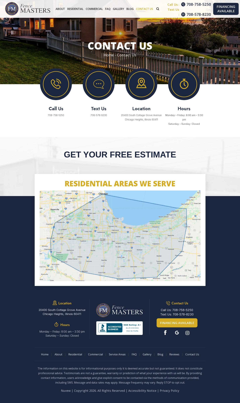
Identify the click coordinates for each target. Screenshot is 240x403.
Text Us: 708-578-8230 (177, 314)
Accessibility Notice (142, 391)
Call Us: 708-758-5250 (177, 310)
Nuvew (66, 391)
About (60, 9)
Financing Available (226, 8)
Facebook (166, 332)
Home (45, 354)
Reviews (174, 354)
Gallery (118, 9)
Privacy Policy (169, 391)
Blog (130, 9)
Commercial (94, 9)
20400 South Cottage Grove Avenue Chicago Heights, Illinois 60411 (141, 117)
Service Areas (117, 354)
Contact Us (144, 9)
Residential (75, 9)
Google (177, 332)
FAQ (108, 9)
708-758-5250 (199, 4)
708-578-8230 (199, 14)
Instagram (188, 332)
